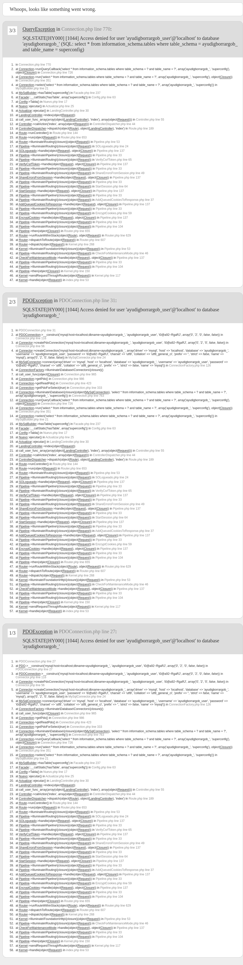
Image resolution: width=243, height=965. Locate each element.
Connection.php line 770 (85, 29)
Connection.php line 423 (75, 383)
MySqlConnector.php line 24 (87, 357)
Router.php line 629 (118, 235)
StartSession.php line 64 (111, 186)
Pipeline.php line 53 (107, 142)
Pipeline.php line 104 (109, 226)
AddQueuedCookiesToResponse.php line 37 (124, 200)
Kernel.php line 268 (81, 244)
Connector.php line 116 (31, 338)
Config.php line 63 (104, 97)
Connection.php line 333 (86, 388)
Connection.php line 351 (35, 80)
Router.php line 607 (93, 240)
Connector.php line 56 (30, 346)
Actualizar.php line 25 (60, 106)
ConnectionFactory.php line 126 (190, 365)
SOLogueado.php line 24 (111, 146)
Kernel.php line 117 (107, 275)
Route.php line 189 (141, 128)
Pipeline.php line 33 (109, 155)
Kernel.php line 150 (77, 271)
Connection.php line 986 (68, 379)
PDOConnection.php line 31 (87, 300)
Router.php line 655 (77, 231)
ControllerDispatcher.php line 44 (114, 124)
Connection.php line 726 (57, 72)
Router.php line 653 (74, 137)
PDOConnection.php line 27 (87, 631)
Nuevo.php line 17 (55, 102)
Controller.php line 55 (150, 119)
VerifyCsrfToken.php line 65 (113, 159)
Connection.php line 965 (80, 374)
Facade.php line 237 (87, 93)
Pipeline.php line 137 (110, 151)
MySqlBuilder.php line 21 (32, 88)
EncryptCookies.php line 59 (113, 213)
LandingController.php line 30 (69, 110)
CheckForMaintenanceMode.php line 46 (121, 253)
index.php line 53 (77, 280)
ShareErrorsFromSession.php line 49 (119, 173)
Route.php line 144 (65, 133)
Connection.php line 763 (88, 395)
